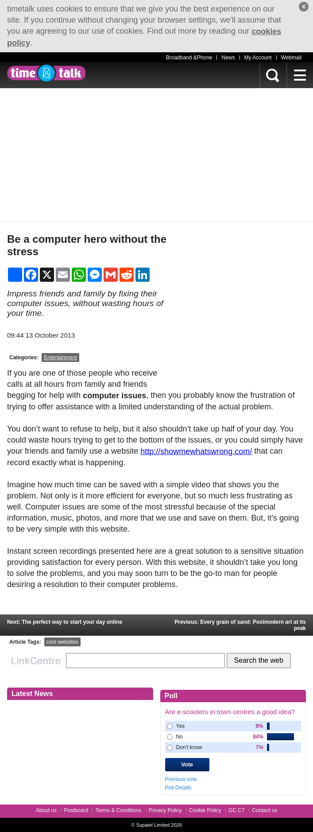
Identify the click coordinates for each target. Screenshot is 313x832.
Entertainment (60, 357)
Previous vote (181, 779)
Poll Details (178, 787)
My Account (258, 57)
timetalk (46, 73)
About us (46, 810)
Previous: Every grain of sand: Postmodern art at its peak (240, 625)
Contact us (264, 810)
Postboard (76, 810)
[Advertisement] (156, 155)
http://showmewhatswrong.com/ (196, 451)
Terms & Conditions (118, 810)
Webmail (291, 57)
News (228, 57)
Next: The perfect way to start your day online (64, 622)
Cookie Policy (205, 810)
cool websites (62, 642)
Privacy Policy (165, 810)
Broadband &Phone (189, 57)
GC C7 (236, 810)
